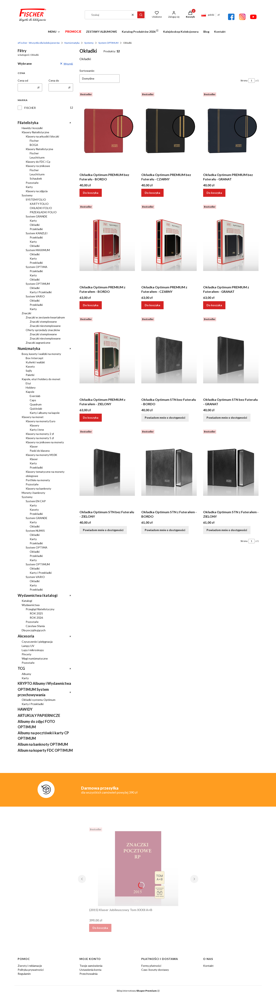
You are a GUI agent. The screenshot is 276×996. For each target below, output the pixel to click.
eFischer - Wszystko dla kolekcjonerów (39, 42)
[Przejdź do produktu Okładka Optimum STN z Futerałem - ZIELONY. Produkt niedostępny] (231, 468)
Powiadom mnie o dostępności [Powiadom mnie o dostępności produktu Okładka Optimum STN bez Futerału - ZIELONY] (103, 530)
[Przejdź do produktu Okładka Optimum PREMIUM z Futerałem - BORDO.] (107, 243)
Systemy (89, 42)
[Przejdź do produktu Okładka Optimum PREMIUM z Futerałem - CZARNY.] (169, 243)
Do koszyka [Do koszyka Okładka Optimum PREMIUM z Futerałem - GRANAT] (214, 305)
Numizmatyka (71, 42)
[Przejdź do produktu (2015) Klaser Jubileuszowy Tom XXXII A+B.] (138, 866)
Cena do (54, 80)
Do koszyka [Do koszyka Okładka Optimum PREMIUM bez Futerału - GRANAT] (214, 192)
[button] (141, 14)
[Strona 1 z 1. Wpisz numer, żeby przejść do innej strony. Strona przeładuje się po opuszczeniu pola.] (251, 80)
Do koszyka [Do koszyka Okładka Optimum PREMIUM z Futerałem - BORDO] (90, 305)
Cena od (23, 80)
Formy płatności (151, 965)
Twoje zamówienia (90, 965)
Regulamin (24, 973)
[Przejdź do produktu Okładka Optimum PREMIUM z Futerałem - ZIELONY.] (107, 356)
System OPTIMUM (108, 42)
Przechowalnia (88, 973)
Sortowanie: (87, 70)
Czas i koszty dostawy (155, 969)
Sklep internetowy (137, 990)
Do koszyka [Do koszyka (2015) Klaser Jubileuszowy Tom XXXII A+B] (100, 927)
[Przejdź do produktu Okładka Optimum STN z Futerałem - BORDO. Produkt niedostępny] (169, 468)
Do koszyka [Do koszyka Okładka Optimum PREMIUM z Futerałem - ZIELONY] (90, 417)
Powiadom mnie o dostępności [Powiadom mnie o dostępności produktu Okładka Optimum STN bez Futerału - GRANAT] (227, 417)
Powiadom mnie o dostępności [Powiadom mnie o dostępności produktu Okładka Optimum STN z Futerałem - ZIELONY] (227, 530)
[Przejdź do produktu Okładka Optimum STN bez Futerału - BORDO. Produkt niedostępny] (169, 356)
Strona (243, 80)
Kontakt (208, 965)
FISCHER (30, 107)
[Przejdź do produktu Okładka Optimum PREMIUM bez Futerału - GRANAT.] (231, 131)
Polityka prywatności (31, 969)
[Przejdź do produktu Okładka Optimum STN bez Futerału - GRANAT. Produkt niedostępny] (231, 356)
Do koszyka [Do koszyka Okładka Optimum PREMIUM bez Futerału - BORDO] (90, 192)
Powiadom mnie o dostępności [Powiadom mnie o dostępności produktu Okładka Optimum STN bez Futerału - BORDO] (165, 417)
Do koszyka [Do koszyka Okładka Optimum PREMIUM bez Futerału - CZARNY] (152, 192)
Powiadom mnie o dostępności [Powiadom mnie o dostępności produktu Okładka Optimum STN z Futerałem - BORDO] (165, 530)
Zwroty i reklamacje (30, 965)
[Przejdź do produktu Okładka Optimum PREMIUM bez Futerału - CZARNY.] (169, 131)
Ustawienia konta (90, 969)
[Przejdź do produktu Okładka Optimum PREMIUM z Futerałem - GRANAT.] (231, 243)
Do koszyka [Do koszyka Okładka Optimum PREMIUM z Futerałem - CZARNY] (152, 305)
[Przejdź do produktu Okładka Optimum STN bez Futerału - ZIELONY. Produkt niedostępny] (107, 468)
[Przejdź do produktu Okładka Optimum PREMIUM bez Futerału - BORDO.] (107, 131)
